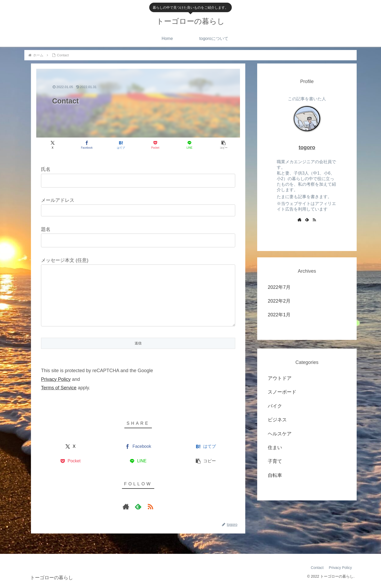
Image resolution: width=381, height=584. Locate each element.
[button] (223, 145)
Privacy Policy (56, 379)
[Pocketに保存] (155, 145)
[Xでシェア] (52, 145)
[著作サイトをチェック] (126, 506)
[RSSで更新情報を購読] (150, 506)
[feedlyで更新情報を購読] (138, 506)
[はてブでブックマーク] (121, 145)
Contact (317, 567)
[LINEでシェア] (189, 145)
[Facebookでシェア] (86, 145)
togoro (307, 147)
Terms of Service (58, 387)
